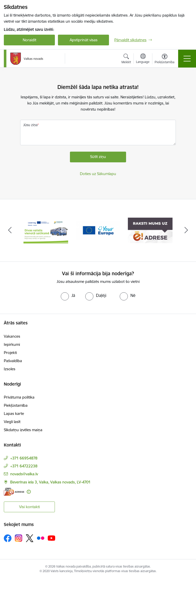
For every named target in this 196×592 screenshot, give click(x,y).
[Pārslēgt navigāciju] (187, 59)
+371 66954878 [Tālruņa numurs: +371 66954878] (24, 458)
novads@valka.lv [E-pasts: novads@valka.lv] (24, 473)
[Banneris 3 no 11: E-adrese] (150, 230)
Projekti (10, 352)
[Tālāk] (186, 230)
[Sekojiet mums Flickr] (40, 538)
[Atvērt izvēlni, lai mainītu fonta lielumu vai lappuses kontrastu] (164, 59)
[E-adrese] (14, 492)
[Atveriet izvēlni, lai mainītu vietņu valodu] (142, 59)
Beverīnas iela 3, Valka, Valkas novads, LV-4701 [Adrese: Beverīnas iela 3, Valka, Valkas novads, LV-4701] (50, 482)
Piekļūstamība (16, 405)
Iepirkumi (12, 344)
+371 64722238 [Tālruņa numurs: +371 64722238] (24, 466)
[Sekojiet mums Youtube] (51, 538)
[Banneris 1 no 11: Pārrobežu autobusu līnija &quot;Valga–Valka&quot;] (45, 230)
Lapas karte (14, 413)
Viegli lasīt (12, 421)
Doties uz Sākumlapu (98, 173)
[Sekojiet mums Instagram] (18, 538)
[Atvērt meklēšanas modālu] (126, 59)
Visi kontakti (29, 506)
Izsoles (9, 368)
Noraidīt (29, 39)
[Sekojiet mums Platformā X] (29, 538)
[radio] (68, 295)
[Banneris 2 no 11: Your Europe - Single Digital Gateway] (98, 230)
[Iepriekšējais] (10, 230)
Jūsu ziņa (30, 125)
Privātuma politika (19, 397)
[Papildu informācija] (29, 492)
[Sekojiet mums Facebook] (7, 538)
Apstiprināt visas (83, 39)
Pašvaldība (13, 360)
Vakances (12, 336)
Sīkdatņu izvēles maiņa (23, 429)
